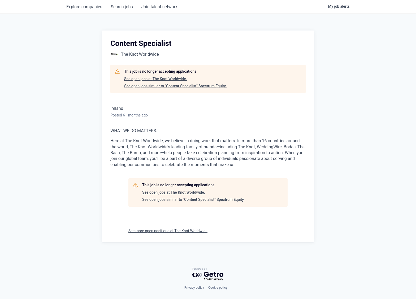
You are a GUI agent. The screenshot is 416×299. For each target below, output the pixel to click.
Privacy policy (194, 287)
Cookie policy (217, 287)
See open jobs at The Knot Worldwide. (155, 79)
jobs (122, 6)
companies (84, 6)
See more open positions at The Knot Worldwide (167, 231)
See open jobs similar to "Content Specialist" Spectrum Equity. (175, 86)
